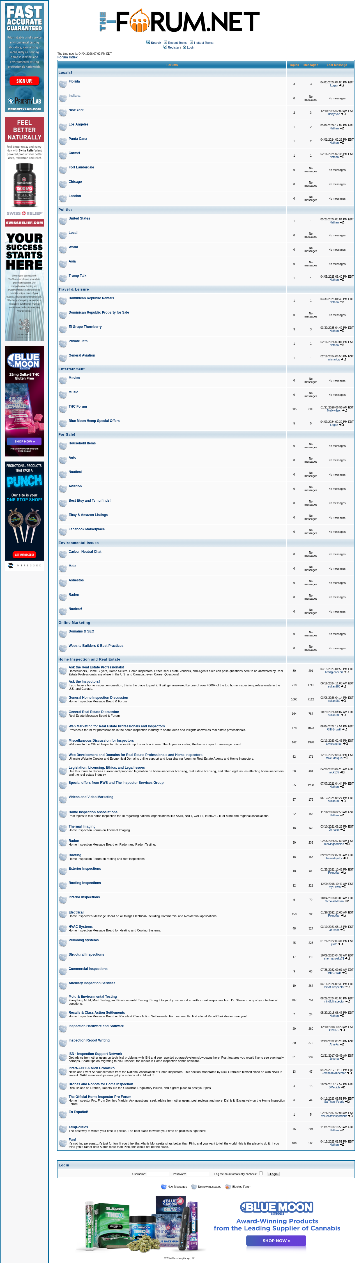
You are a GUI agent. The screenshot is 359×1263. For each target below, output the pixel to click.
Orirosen (334, 829)
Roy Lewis (334, 887)
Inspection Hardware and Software (96, 1026)
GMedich (334, 1087)
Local (73, 233)
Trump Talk (77, 276)
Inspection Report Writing (89, 1040)
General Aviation (82, 355)
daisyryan (334, 114)
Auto (72, 458)
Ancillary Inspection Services (92, 983)
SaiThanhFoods (334, 1101)
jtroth (334, 944)
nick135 (334, 772)
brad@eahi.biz (334, 672)
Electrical (76, 912)
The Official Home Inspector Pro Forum (100, 1097)
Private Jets (78, 341)
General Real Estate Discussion (94, 712)
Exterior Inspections (85, 869)
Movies (74, 378)
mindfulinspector (334, 987)
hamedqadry (334, 858)
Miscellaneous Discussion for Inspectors (101, 741)
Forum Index (67, 57)
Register (171, 47)
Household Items (82, 443)
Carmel (74, 153)
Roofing (75, 855)
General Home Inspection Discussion (98, 698)
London (75, 196)
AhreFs (334, 1044)
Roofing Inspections (85, 883)
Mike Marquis (334, 758)
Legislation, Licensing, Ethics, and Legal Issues (107, 767)
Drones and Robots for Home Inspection (101, 1084)
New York (76, 110)
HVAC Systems (81, 927)
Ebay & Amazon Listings (88, 515)
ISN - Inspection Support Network (95, 1054)
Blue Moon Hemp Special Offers (94, 421)
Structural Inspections (86, 954)
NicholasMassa (334, 901)
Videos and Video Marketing (91, 797)
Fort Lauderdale (81, 167)
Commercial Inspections (88, 969)
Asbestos (76, 580)
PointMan (334, 872)
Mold (73, 566)
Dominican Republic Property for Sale (99, 312)
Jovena (334, 1058)
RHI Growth (334, 729)
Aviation (75, 486)
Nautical (75, 472)
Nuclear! (75, 609)
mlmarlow (334, 359)
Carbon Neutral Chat (85, 552)
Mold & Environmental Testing (93, 997)
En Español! (78, 1112)
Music (73, 392)
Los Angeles (79, 124)
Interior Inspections (84, 897)
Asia (72, 261)
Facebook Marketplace (87, 529)
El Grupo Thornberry (85, 327)
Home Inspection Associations (93, 812)
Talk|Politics (78, 1127)
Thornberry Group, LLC (183, 1258)
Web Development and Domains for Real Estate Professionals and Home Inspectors (135, 755)
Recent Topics (177, 42)
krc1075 (334, 1030)
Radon (74, 595)
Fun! (72, 1140)
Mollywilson (334, 410)
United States (79, 218)
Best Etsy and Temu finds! (90, 501)
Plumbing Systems (84, 940)
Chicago (75, 182)
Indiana (74, 96)
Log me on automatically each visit (235, 1174)
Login (189, 47)
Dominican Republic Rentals (91, 298)
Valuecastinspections (334, 1116)
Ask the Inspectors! (84, 682)
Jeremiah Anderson (334, 1073)
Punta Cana (78, 139)
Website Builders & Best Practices (96, 646)
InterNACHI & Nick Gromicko (92, 1068)
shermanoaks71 (334, 958)
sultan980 (334, 686)
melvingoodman (334, 844)
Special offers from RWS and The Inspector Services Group (116, 783)
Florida (74, 81)
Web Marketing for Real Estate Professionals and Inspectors (117, 726)
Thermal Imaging (82, 826)
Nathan (334, 128)
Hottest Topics (203, 42)
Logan (334, 85)
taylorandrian (334, 743)
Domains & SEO (81, 631)
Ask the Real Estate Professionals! (96, 667)
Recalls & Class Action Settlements (97, 1013)
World (73, 247)
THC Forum (78, 406)
